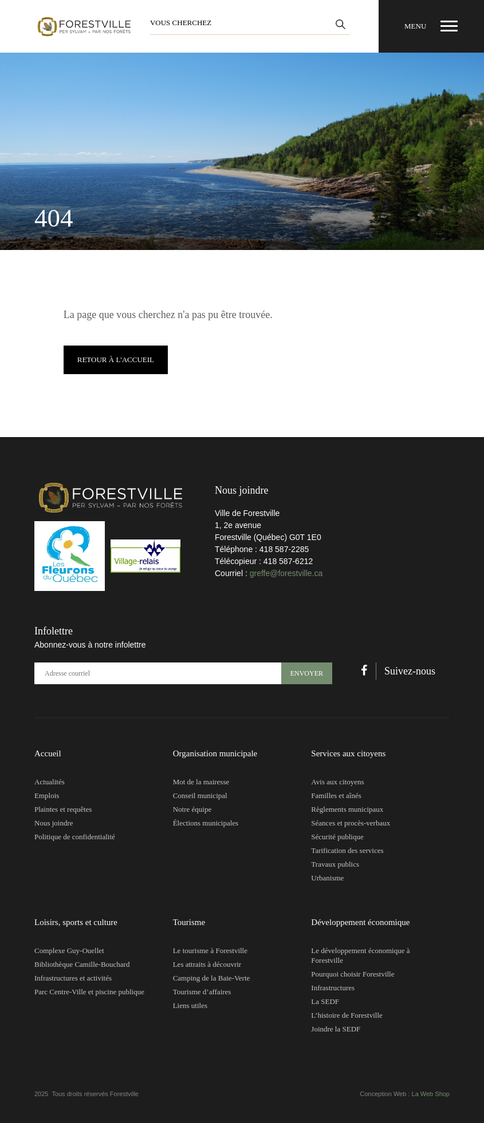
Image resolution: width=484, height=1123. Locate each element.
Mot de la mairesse (201, 781)
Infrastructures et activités (73, 978)
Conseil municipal (200, 795)
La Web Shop (431, 1093)
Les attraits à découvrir (207, 964)
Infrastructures (333, 987)
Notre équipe (192, 809)
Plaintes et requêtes (63, 809)
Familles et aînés (336, 795)
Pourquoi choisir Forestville (352, 974)
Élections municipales (205, 823)
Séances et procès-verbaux (350, 823)
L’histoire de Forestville (346, 1015)
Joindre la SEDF (335, 1029)
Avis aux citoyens (337, 781)
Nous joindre (53, 823)
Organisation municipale (215, 753)
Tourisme (189, 922)
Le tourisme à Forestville (210, 950)
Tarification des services (347, 850)
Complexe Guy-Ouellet (69, 950)
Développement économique (360, 922)
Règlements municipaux (347, 809)
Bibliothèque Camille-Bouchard (81, 964)
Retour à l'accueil (115, 359)
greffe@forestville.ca (286, 573)
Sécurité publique (337, 836)
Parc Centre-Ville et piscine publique (89, 991)
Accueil (47, 753)
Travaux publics (335, 864)
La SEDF (325, 1001)
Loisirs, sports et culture (75, 922)
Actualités (49, 781)
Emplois (46, 795)
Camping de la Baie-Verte (211, 978)
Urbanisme (327, 878)
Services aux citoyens (348, 753)
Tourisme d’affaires (202, 991)
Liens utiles (190, 1005)
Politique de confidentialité (74, 836)
